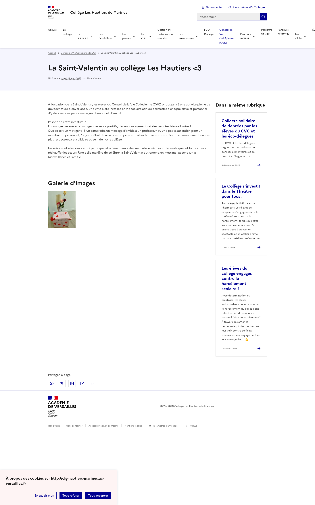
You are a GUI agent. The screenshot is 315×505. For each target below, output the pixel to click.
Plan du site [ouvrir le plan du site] (54, 425)
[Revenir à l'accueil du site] (62, 406)
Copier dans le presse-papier (92, 383)
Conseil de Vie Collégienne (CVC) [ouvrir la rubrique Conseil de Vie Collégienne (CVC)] (78, 53)
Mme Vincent (94, 78)
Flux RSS (193, 425)
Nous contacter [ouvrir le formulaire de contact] (74, 425)
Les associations (186, 36)
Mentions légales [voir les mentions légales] (133, 425)
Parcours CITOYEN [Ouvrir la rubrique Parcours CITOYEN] (283, 32)
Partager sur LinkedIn (72, 383)
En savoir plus (44, 495)
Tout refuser (70, 495)
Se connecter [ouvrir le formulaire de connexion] (214, 7)
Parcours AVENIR (245, 36)
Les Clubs (298, 36)
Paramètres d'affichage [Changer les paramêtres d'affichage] (249, 7)
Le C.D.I (144, 36)
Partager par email (82, 383)
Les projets (126, 36)
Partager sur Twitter (62, 383)
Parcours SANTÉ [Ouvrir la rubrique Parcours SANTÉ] (266, 32)
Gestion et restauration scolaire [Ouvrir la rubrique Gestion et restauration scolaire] (165, 34)
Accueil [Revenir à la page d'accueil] (52, 30)
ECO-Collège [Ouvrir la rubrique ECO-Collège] (209, 32)
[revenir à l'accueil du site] (98, 12)
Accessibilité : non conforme (103, 425)
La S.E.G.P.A (83, 36)
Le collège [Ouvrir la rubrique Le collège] (67, 32)
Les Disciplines (105, 36)
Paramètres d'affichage (165, 425)
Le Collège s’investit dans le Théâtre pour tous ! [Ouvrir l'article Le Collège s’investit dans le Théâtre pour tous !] (241, 191)
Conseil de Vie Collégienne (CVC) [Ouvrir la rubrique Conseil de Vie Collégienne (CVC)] (226, 36)
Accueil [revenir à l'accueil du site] (52, 53)
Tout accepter (98, 495)
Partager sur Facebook (51, 383)
